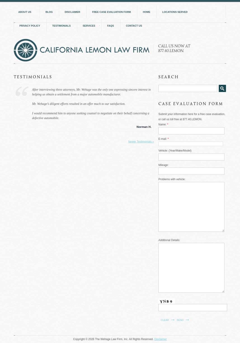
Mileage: (163, 165)
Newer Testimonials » (141, 141)
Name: (163, 124)
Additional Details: (169, 240)
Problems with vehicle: (171, 179)
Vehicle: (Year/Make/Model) (174, 150)
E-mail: (163, 138)
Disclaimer (160, 339)
